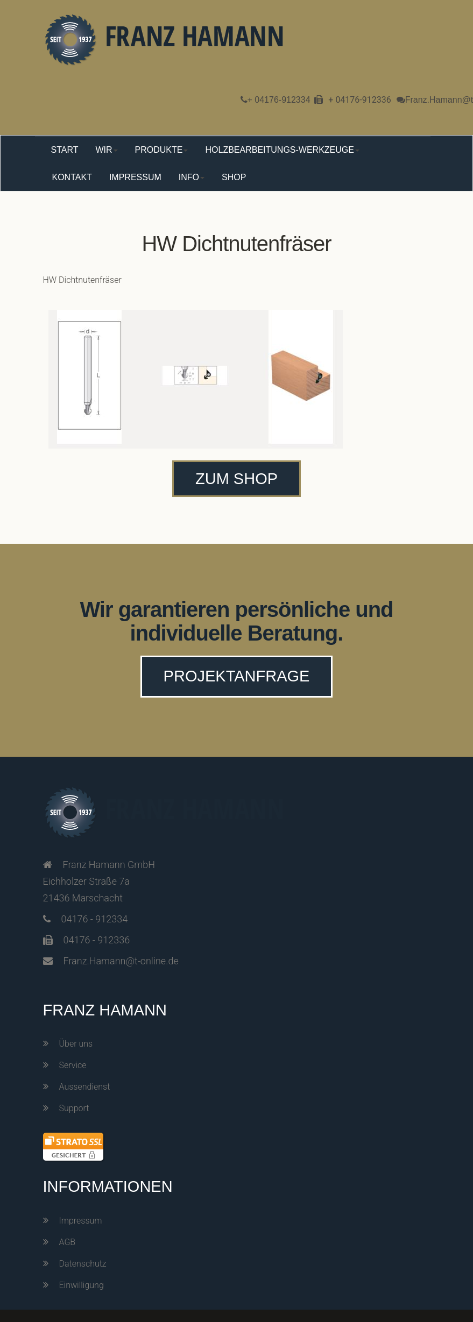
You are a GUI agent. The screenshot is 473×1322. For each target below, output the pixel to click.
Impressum (80, 1221)
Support (74, 1108)
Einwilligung (81, 1285)
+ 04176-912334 (279, 99)
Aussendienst (84, 1087)
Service (73, 1065)
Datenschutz (83, 1264)
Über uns (76, 1044)
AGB (67, 1242)
